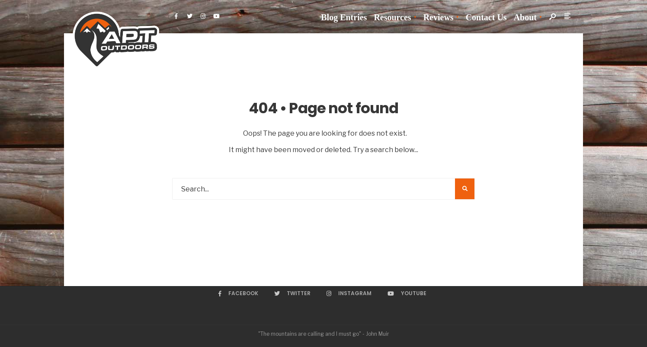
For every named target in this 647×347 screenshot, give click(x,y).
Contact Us (486, 17)
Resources (392, 17)
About (525, 17)
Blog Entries (344, 17)
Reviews (438, 17)
